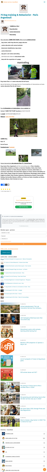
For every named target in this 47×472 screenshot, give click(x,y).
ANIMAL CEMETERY (23, 459)
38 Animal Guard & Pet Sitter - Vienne (13, 292)
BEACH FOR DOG (23, 464)
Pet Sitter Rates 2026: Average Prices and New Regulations (32, 408)
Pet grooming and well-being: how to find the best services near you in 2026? (32, 396)
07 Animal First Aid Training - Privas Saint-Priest (15, 275)
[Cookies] (2, 469)
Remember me (5, 238)
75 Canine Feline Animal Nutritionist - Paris (14, 272)
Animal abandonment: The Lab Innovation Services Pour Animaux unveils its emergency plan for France (31, 305)
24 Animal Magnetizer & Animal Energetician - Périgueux (17, 279)
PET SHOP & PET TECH (23, 445)
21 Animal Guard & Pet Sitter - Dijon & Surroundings (16, 296)
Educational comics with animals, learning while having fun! (30, 328)
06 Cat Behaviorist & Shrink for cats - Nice (14, 282)
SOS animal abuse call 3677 (28, 371)
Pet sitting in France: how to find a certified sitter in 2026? (30, 385)
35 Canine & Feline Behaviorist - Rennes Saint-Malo (16, 262)
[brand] (9, 2)
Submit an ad (6, 252)
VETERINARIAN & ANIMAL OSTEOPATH (23, 455)
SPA (23, 450)
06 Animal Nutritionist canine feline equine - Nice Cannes (17, 265)
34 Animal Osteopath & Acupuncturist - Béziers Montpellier (18, 259)
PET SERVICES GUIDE (23, 432)
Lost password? (9, 241)
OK (23, 243)
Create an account (3, 241)
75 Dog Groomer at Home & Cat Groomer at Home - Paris (17, 285)
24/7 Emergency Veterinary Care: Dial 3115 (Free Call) (31, 317)
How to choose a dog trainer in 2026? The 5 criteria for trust (32, 419)
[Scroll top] (44, 469)
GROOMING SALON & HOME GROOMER (23, 441)
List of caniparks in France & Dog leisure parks (32, 358)
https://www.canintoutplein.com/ (10, 20)
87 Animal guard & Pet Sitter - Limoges (13, 289)
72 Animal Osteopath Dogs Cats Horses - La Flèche (15, 269)
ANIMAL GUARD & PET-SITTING (23, 436)
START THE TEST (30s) (23, 206)
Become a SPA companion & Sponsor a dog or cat (31, 342)
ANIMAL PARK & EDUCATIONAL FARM (23, 468)
